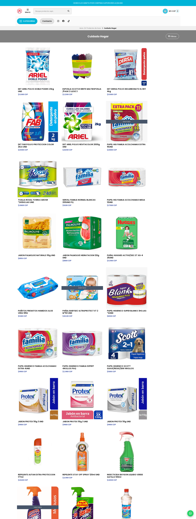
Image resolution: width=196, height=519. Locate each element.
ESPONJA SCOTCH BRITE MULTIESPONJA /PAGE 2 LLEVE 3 (63, 80)
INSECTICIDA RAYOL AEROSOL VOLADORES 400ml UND (62, 356)
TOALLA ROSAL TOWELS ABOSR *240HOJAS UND (63, 125)
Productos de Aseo (93, 28)
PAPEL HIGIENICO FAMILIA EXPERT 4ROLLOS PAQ (63, 216)
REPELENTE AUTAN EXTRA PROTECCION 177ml (63, 261)
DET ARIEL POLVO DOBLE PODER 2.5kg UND (30, 78)
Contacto (47, 21)
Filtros (172, 36)
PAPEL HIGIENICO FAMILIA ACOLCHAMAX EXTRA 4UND (31, 216)
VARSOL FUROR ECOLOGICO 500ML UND (98, 307)
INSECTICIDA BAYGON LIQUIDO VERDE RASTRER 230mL (30, 356)
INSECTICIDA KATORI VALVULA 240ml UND (127, 307)
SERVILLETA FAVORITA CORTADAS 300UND (127, 354)
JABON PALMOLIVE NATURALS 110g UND (160, 125)
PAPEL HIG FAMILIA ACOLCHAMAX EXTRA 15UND (32, 125)
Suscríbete (160, 428)
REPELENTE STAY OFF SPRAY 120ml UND (97, 261)
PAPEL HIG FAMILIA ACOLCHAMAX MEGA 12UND (130, 125)
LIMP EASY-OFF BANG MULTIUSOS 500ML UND (161, 261)
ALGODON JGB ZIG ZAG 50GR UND (161, 354)
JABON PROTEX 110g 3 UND (130, 215)
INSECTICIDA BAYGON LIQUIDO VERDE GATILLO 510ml (129, 262)
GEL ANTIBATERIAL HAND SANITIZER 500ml (30, 401)
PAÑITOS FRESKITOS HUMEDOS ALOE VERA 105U (97, 169)
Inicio (82, 28)
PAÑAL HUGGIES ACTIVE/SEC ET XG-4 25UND (65, 169)
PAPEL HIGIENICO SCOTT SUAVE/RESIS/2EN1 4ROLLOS (98, 216)
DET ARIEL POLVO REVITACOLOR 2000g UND (163, 78)
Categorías (27, 21)
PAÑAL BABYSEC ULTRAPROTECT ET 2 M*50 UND (130, 171)
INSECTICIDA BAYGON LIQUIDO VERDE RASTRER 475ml (162, 309)
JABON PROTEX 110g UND (30, 260)
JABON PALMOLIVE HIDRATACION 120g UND (30, 169)
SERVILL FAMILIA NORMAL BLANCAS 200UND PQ (96, 125)
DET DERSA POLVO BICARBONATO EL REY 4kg (96, 78)
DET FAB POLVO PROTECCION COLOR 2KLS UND (130, 80)
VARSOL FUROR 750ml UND (64, 306)
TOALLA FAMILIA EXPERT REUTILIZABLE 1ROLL (95, 354)
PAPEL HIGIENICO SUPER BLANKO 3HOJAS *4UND (162, 169)
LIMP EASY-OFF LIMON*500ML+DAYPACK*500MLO (31, 309)
